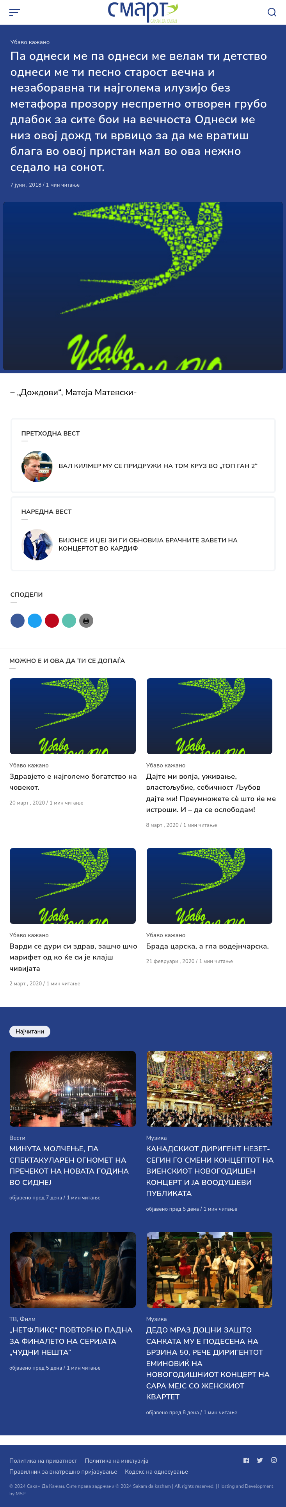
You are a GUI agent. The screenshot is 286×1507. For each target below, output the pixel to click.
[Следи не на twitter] (260, 1460)
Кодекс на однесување (156, 1472)
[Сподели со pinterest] (52, 621)
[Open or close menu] (15, 12)
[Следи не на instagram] (272, 1460)
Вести (17, 1145)
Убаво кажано (30, 42)
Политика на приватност (43, 1461)
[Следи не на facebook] (247, 1460)
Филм (28, 1328)
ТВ (13, 1328)
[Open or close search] (272, 12)
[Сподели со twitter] (35, 621)
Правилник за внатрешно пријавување (63, 1472)
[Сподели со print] (86, 621)
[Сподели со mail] (69, 621)
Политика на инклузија (116, 1461)
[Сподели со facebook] (18, 621)
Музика (156, 1145)
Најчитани (30, 1036)
